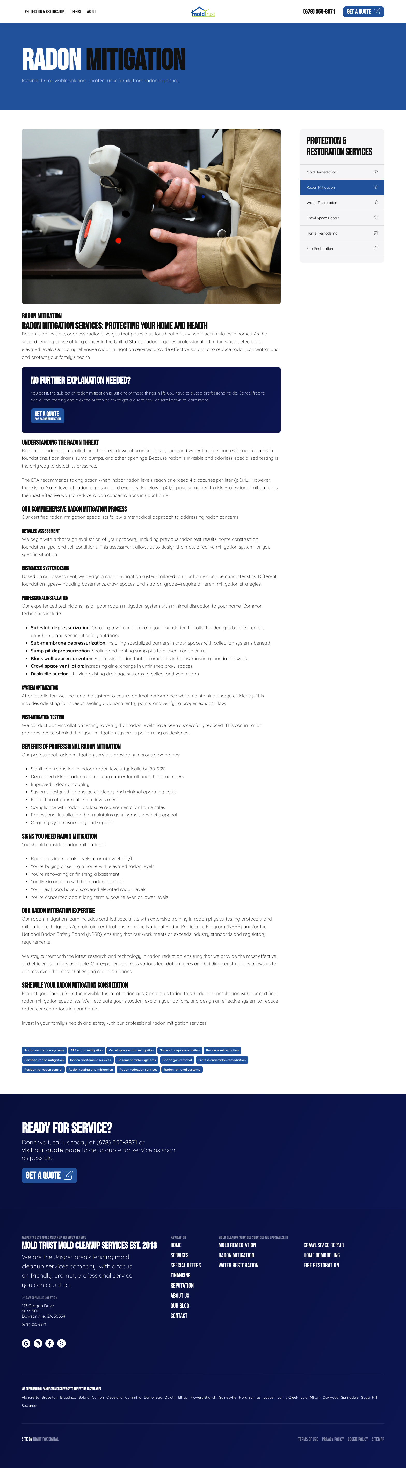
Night (37, 1439)
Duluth (170, 1397)
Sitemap (378, 1439)
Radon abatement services (90, 1060)
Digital (53, 1439)
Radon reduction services (138, 1069)
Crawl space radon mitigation (131, 1050)
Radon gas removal (177, 1060)
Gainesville (227, 1397)
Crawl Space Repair (342, 218)
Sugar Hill (369, 1397)
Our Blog (180, 1306)
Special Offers (186, 1265)
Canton (98, 1397)
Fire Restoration (342, 248)
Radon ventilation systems (44, 1050)
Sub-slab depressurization (180, 1050)
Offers (76, 11)
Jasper (269, 1397)
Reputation (182, 1285)
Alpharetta (30, 1397)
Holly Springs (250, 1397)
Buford (83, 1397)
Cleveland (114, 1397)
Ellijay (183, 1397)
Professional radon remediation (222, 1060)
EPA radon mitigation (87, 1050)
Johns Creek (287, 1397)
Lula (304, 1397)
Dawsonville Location (39, 1298)
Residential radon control (43, 1069)
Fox (45, 1439)
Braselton (49, 1397)
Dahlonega (153, 1397)
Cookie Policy (358, 1439)
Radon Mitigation (342, 187)
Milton (315, 1397)
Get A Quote (48, 415)
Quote (364, 12)
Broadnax (68, 1397)
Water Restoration (342, 202)
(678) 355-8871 (319, 12)
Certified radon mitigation (44, 1060)
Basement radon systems (137, 1060)
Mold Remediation (342, 172)
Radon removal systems (182, 1069)
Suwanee (29, 1405)
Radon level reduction (222, 1050)
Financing (180, 1275)
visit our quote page (51, 1150)
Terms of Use (308, 1439)
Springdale (350, 1397)
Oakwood (330, 1397)
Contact (179, 1316)
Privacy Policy (333, 1439)
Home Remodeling (342, 233)
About (91, 11)
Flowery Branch (203, 1397)
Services (180, 1255)
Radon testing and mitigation (91, 1069)
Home (176, 1245)
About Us (180, 1295)
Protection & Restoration (45, 11)
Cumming (133, 1397)
